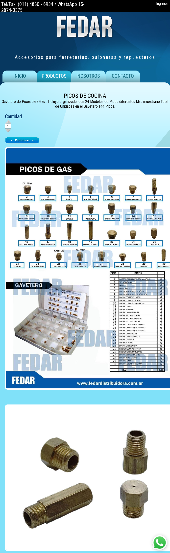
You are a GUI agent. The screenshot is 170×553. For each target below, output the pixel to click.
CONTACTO (123, 76)
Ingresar (162, 3)
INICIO (19, 76)
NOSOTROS (88, 76)
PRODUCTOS (54, 76)
